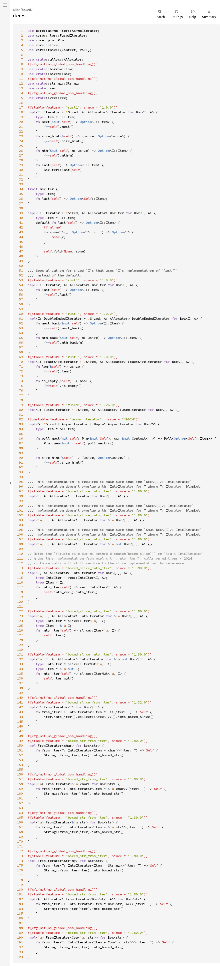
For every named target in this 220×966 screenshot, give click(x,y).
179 (20, 885)
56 (21, 294)
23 (21, 136)
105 (20, 530)
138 (20, 688)
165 (20, 817)
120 (20, 602)
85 (21, 434)
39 (21, 213)
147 (20, 731)
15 (21, 98)
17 (21, 107)
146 (20, 726)
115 (20, 578)
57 (21, 299)
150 (20, 745)
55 (21, 290)
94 (21, 477)
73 (21, 376)
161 (20, 798)
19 (21, 117)
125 (20, 626)
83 (21, 424)
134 (20, 669)
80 (21, 410)
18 (21, 112)
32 (21, 179)
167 (20, 827)
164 (20, 813)
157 (20, 779)
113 (20, 568)
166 (20, 822)
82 (21, 419)
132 (20, 659)
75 (21, 386)
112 (20, 563)
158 (20, 784)
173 (20, 856)
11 (21, 79)
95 (21, 482)
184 (20, 909)
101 (20, 510)
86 (21, 438)
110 (20, 554)
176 (20, 870)
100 (20, 506)
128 (20, 640)
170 (20, 841)
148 (20, 736)
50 (21, 266)
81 (21, 414)
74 (21, 381)
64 (21, 333)
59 (21, 309)
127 (20, 635)
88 (21, 448)
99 (21, 501)
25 (21, 146)
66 (21, 342)
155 (20, 769)
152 (20, 755)
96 (21, 486)
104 (20, 525)
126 (20, 630)
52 (21, 275)
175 (20, 865)
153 (20, 760)
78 (21, 400)
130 (20, 650)
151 (20, 750)
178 (20, 880)
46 (21, 246)
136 (20, 678)
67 (21, 347)
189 (20, 933)
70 (21, 362)
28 (21, 160)
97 (21, 491)
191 (20, 942)
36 (21, 199)
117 (20, 587)
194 (20, 957)
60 (21, 314)
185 (20, 913)
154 (20, 765)
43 (21, 232)
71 (21, 366)
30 (21, 170)
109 (20, 549)
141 (20, 702)
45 (21, 242)
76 (21, 390)
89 (21, 453)
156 (20, 774)
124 (20, 621)
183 (20, 904)
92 (21, 467)
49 (21, 261)
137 (20, 683)
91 (21, 462)
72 (21, 371)
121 (20, 606)
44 (21, 237)
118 (20, 592)
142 (20, 707)
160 (20, 793)
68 (21, 352)
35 (21, 194)
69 (21, 357)
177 (20, 875)
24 (21, 141)
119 (20, 597)
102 (20, 515)
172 (20, 851)
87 (21, 443)
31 (21, 175)
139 (20, 693)
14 (21, 93)
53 (21, 280)
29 (21, 165)
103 (20, 520)
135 (20, 674)
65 (21, 338)
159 (20, 789)
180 (20, 889)
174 (20, 861)
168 (20, 832)
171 (20, 846)
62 (21, 323)
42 (21, 227)
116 (20, 582)
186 (20, 918)
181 (20, 894)
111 (20, 558)
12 (21, 83)
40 (21, 218)
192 (20, 947)
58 (21, 304)
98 (21, 496)
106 (20, 534)
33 (21, 184)
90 (21, 458)
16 (21, 103)
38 (21, 208)
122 (20, 611)
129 (20, 645)
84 (21, 429)
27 (21, 155)
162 (20, 803)
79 (21, 405)
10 (21, 74)
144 (20, 717)
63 (21, 328)
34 (21, 189)
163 (20, 808)
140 (20, 698)
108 (20, 544)
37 (21, 203)
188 (20, 928)
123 (20, 616)
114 (20, 573)
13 (21, 88)
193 (20, 952)
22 (21, 131)
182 (20, 899)
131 (20, 654)
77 (21, 395)
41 (21, 223)
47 (21, 251)
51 (21, 270)
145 (20, 722)
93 (21, 472)
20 (21, 122)
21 (21, 127)
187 (20, 923)
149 (20, 741)
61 (21, 318)
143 (20, 712)
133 (20, 664)
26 (21, 151)
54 (21, 285)
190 (20, 937)
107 (20, 539)
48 (21, 256)
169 (20, 837)
